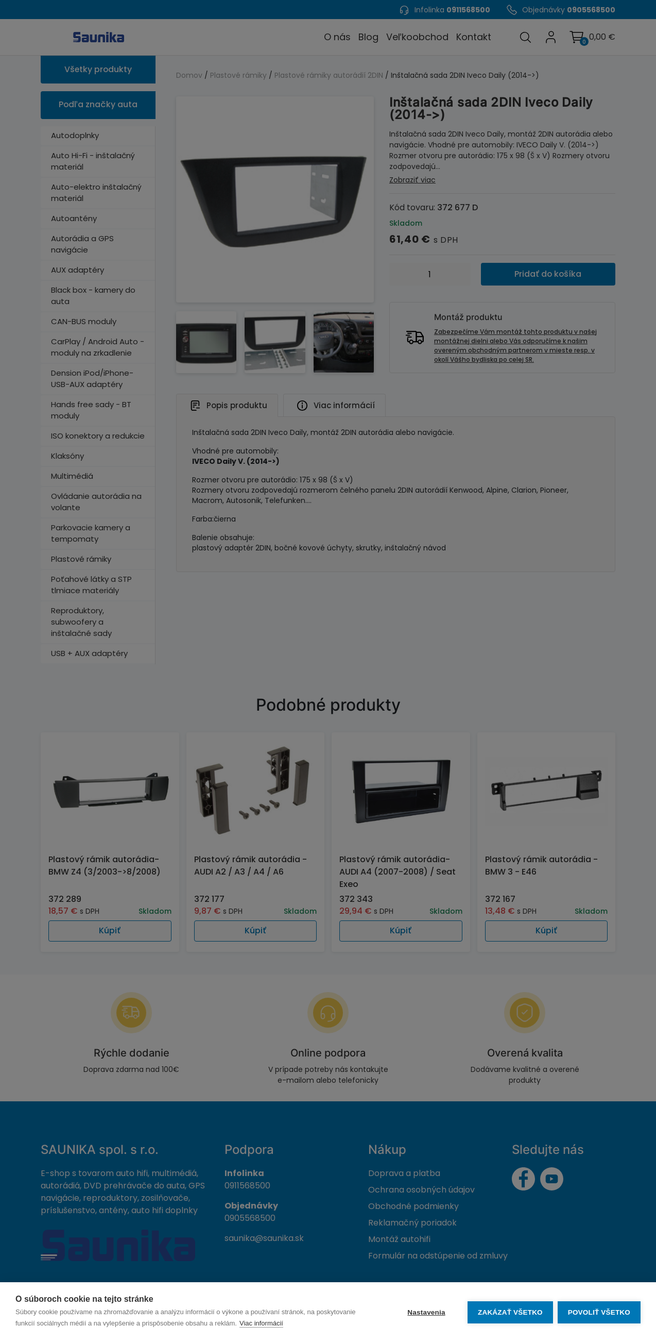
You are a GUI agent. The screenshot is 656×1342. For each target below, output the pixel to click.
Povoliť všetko (599, 1312)
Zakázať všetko (509, 1312)
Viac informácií (261, 1323)
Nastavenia (425, 1312)
